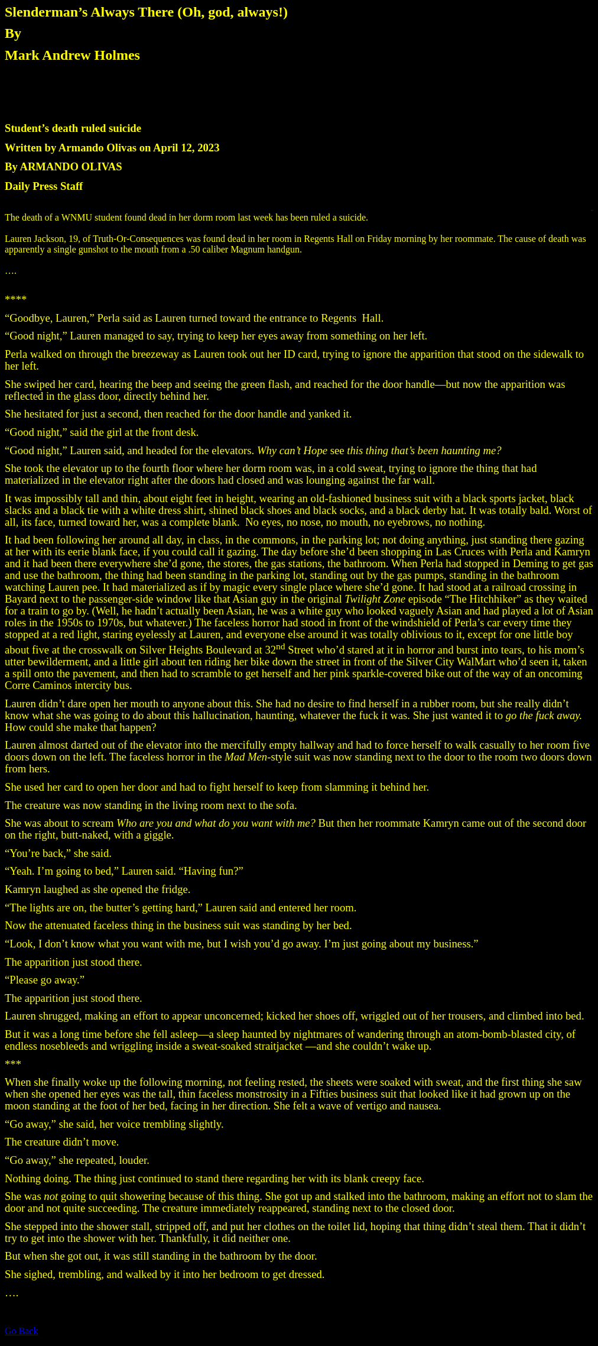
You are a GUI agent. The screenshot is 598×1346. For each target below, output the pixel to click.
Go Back (21, 1331)
